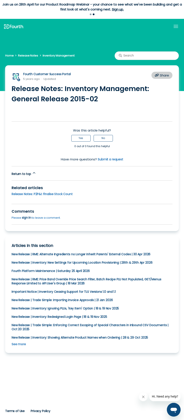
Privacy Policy (40, 411)
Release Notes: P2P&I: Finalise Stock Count (42, 194)
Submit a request (110, 159)
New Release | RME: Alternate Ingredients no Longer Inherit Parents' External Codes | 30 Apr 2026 (81, 254)
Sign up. (118, 9)
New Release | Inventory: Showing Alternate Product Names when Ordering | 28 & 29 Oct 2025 (80, 337)
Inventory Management (59, 56)
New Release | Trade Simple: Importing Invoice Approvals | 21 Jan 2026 (62, 300)
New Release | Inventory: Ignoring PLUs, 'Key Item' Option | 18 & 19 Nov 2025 (65, 308)
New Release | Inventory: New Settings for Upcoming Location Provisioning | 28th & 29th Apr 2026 (82, 262)
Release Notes (28, 56)
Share (162, 75)
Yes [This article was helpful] (81, 138)
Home (9, 56)
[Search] (147, 55)
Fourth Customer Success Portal (46, 74)
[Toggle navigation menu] (175, 26)
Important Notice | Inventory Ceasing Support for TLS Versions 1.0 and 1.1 (64, 292)
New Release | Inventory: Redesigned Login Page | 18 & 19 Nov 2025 (59, 317)
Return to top (24, 173)
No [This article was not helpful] (103, 138)
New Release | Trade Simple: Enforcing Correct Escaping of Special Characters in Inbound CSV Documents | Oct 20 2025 (90, 327)
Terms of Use (15, 411)
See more (19, 344)
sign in (26, 217)
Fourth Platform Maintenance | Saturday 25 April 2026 (51, 271)
